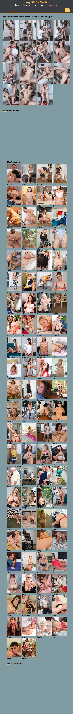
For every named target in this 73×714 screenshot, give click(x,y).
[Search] (36, 10)
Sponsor (27, 5)
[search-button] (67, 10)
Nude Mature (36, 1)
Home (18, 5)
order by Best (39, 5)
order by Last (52, 5)
